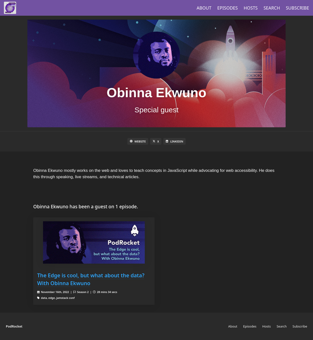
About (204, 8)
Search (272, 8)
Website (138, 141)
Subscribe (297, 8)
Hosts (251, 8)
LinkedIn (174, 141)
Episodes (227, 8)
